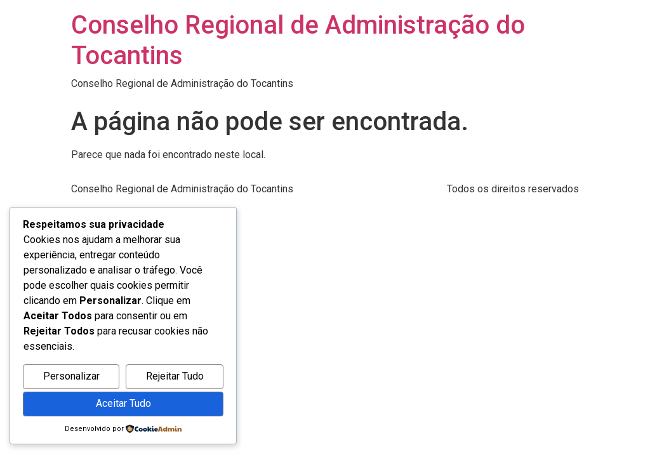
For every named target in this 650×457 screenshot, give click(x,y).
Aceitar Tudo (123, 403)
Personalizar (71, 376)
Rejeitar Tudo (175, 376)
